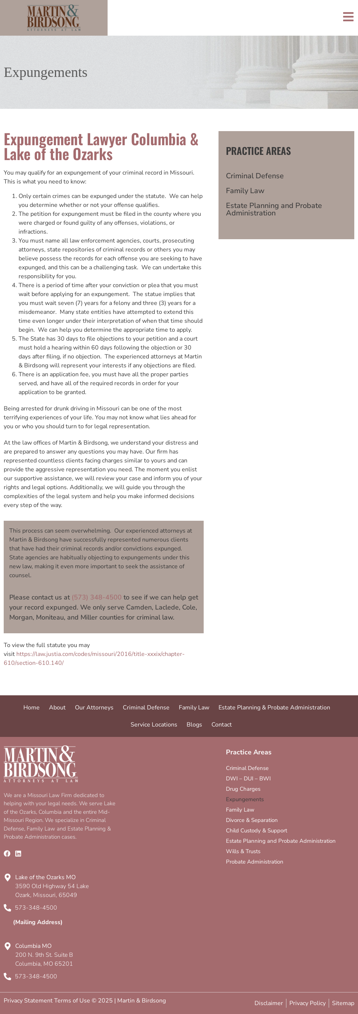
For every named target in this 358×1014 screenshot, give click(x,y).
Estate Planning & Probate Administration (274, 707)
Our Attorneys (94, 707)
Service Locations (154, 725)
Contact (221, 725)
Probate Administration (254, 861)
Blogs (194, 725)
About (57, 707)
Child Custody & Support (256, 830)
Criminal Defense (255, 176)
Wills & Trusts (243, 851)
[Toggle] (348, 17)
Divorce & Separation (252, 820)
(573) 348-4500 (97, 597)
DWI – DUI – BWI (248, 778)
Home (31, 707)
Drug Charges (243, 789)
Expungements (245, 799)
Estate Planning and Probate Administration (274, 209)
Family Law (245, 191)
